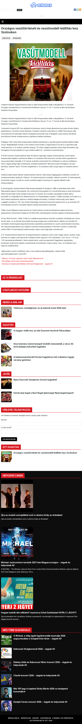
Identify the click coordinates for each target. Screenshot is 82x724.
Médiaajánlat (14, 718)
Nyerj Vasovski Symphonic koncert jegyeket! (35, 379)
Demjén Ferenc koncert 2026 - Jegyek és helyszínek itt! (40, 702)
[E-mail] (41, 431)
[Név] (41, 424)
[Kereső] (9, 10)
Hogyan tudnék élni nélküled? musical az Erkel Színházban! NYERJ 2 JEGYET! (38, 612)
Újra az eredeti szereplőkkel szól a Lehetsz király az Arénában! (31, 515)
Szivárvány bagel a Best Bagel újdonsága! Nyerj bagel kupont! (43, 393)
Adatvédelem (45, 718)
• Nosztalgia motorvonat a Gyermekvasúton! (17, 261)
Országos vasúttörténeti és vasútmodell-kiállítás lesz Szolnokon (45, 453)
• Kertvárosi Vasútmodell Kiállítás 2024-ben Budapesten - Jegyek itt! (27, 264)
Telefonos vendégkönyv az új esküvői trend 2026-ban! (39, 308)
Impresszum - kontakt (30, 718)
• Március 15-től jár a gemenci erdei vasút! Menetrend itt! (22, 258)
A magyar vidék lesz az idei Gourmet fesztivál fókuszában (41, 330)
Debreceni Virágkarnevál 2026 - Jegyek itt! (34, 649)
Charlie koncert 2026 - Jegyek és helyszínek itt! (36, 675)
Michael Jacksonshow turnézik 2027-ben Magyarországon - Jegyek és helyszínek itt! (35, 564)
